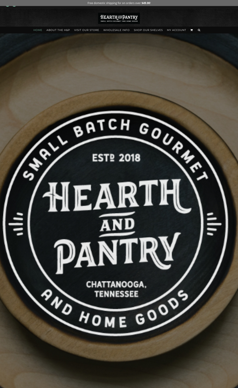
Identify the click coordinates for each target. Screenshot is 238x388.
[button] (199, 30)
